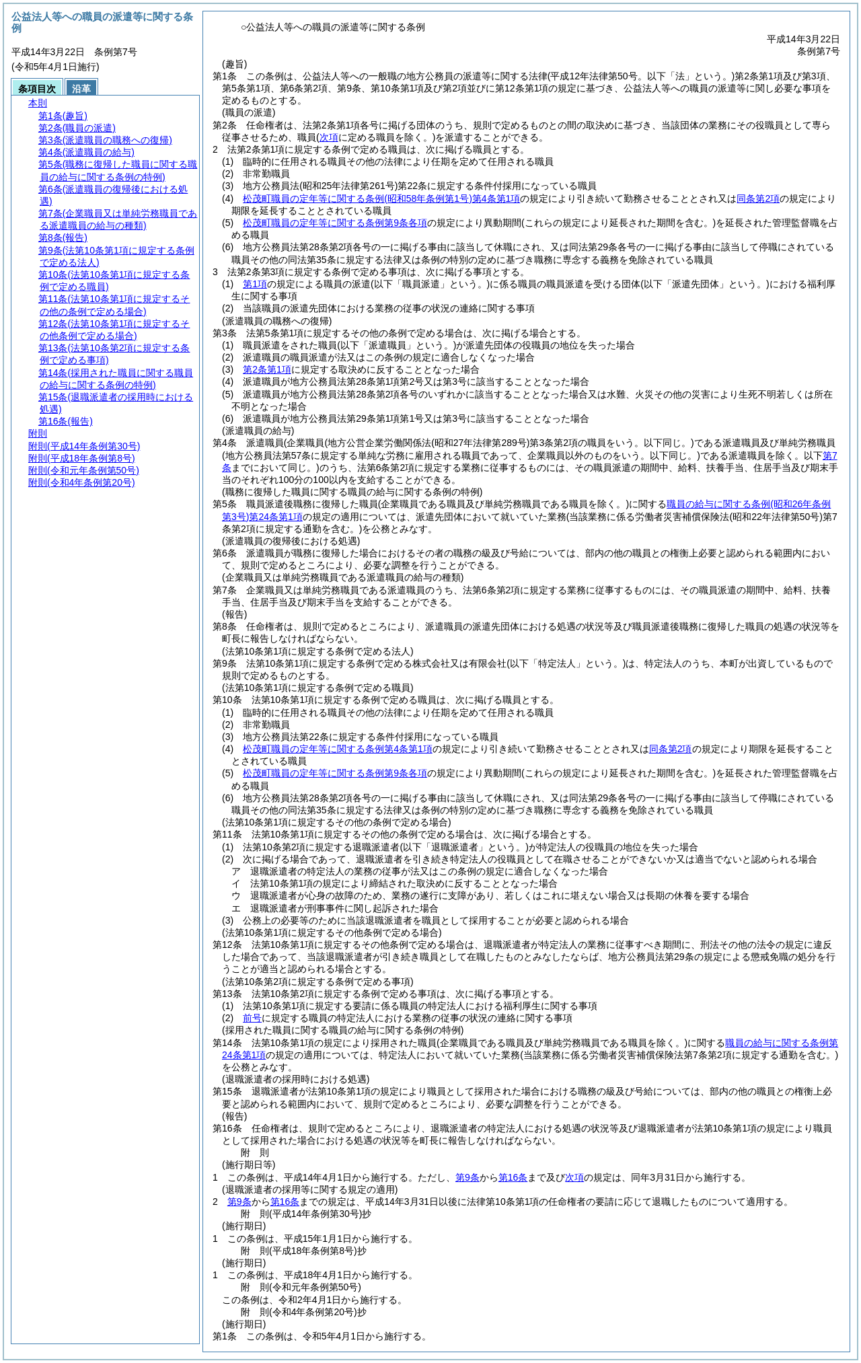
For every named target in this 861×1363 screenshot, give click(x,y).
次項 (574, 1177)
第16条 (513, 1177)
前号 (252, 1017)
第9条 (467, 1177)
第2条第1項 (267, 369)
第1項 (255, 284)
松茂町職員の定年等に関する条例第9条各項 (335, 222)
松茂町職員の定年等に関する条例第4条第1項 (381, 198)
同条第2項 (758, 198)
